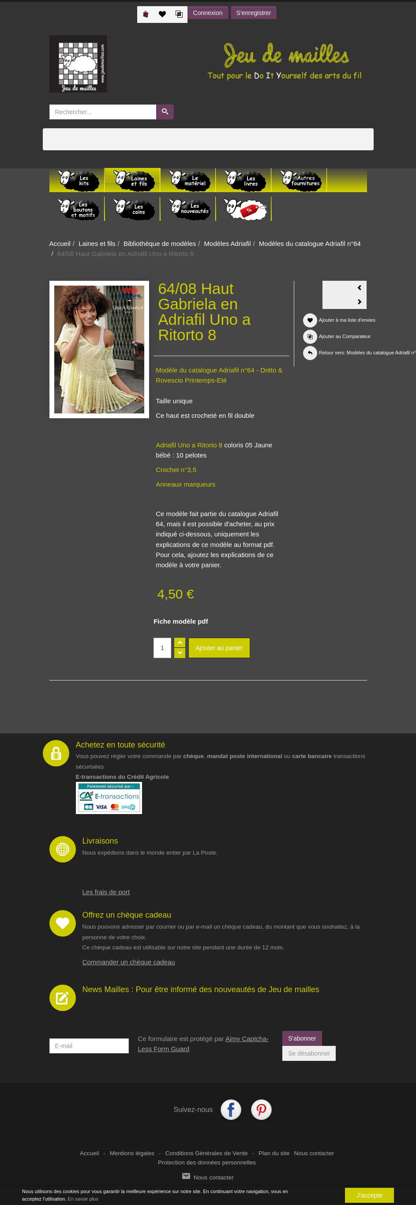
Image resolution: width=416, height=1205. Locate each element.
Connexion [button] (208, 12)
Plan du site (274, 1153)
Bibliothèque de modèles (160, 243)
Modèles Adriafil (227, 243)
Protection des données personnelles (207, 1162)
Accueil (60, 243)
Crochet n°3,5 (176, 469)
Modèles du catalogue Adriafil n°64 (310, 243)
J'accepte (369, 1195)
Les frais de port (106, 892)
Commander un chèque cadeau (128, 962)
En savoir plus (83, 1199)
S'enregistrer (253, 12)
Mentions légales (132, 1153)
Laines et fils (97, 243)
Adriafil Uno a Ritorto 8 (189, 445)
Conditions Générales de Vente (206, 1153)
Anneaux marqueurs (185, 484)
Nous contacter (314, 1153)
